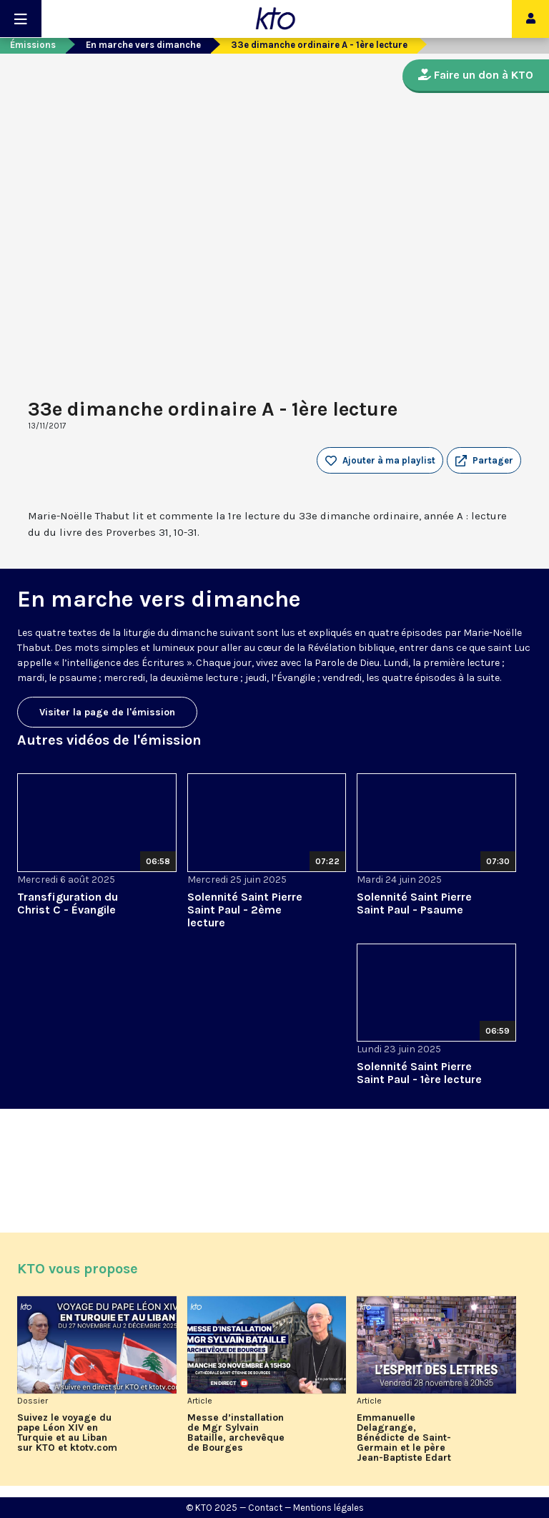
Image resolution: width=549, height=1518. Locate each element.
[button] (484, 460)
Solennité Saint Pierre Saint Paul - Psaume (414, 903)
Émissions (33, 44)
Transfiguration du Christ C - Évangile (67, 903)
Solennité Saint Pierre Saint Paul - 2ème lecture (244, 909)
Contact (265, 1507)
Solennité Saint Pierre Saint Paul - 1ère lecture (419, 1072)
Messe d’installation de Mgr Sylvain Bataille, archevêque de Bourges (236, 1433)
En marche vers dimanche (143, 44)
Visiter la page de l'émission (107, 712)
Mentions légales (328, 1507)
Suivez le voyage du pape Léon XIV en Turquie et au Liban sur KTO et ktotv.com (67, 1433)
